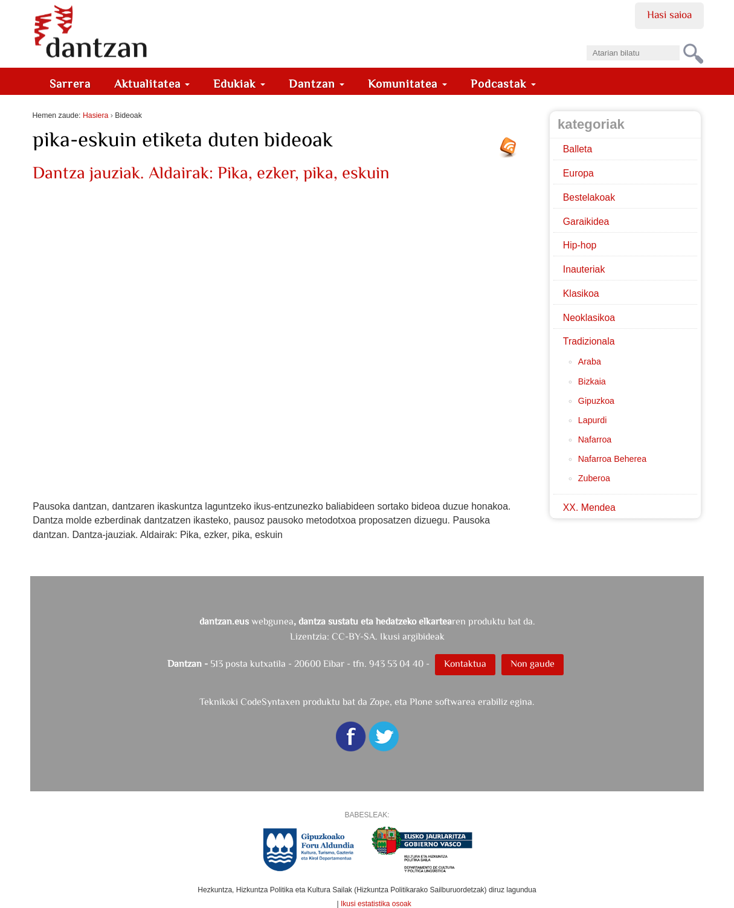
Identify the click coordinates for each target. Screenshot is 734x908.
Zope (380, 701)
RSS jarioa (511, 152)
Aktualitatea (152, 83)
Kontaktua (465, 663)
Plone (421, 701)
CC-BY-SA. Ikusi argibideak (388, 636)
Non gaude (532, 663)
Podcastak (503, 83)
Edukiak (239, 83)
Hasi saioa (669, 14)
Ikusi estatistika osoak (376, 904)
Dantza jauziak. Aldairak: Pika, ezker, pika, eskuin (211, 172)
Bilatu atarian (585, 41)
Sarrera (70, 83)
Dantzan (317, 83)
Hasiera (95, 115)
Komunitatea (407, 83)
